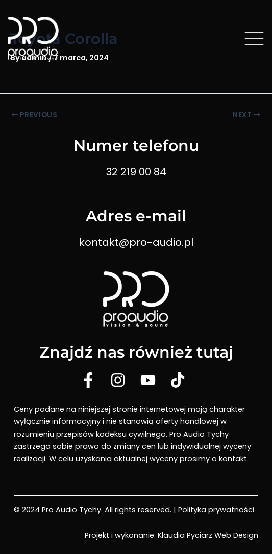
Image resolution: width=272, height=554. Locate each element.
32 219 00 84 (136, 172)
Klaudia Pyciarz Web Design (208, 535)
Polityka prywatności (216, 510)
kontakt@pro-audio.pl (136, 242)
